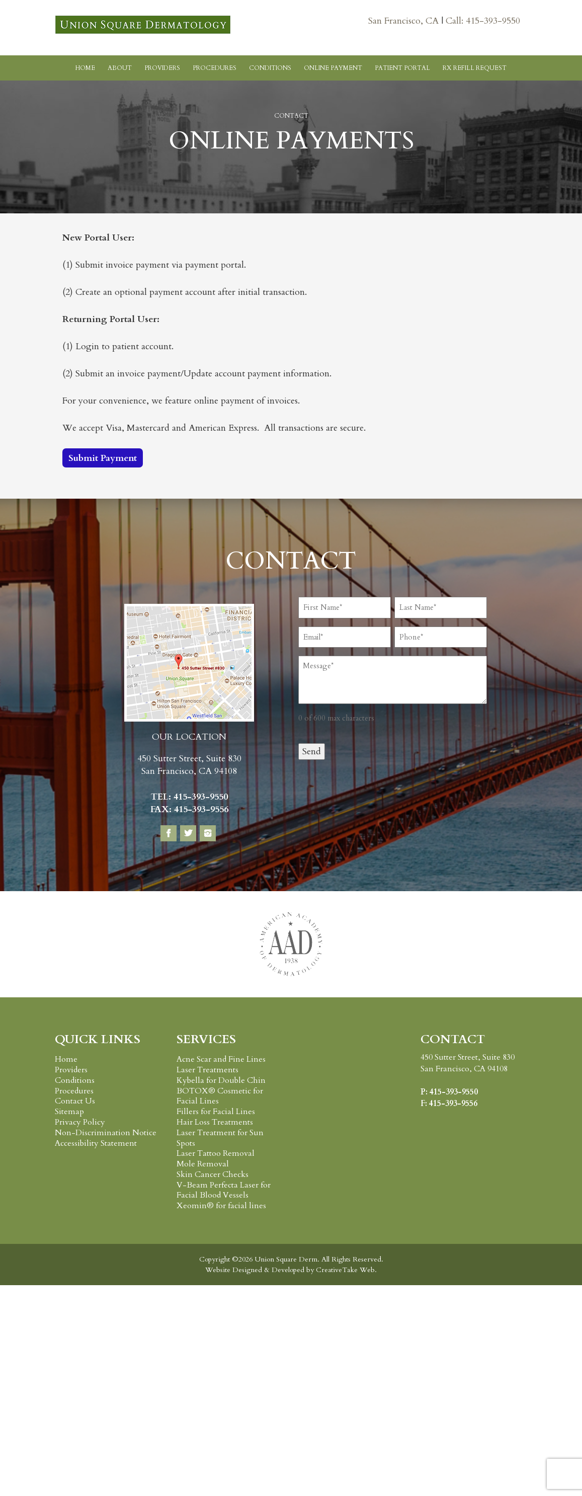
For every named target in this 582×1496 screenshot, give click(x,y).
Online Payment (333, 68)
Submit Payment (102, 458)
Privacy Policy (80, 1122)
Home (85, 68)
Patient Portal (402, 68)
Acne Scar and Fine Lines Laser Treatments (221, 1064)
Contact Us (75, 1101)
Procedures (214, 68)
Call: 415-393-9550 (483, 21)
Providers (162, 68)
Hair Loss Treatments (215, 1122)
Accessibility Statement (96, 1143)
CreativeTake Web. (346, 1270)
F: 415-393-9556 (449, 1103)
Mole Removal (203, 1163)
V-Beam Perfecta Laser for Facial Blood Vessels (224, 1190)
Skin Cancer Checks (212, 1174)
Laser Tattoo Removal (216, 1153)
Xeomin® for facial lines (221, 1205)
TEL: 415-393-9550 (189, 797)
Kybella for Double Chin (221, 1080)
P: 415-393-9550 (449, 1091)
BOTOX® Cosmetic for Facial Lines (220, 1096)
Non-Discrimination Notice (105, 1132)
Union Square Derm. (286, 1259)
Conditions (270, 68)
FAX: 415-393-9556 (189, 809)
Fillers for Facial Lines (216, 1111)
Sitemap (69, 1111)
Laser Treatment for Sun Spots (220, 1138)
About (120, 68)
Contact (291, 116)
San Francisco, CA (404, 21)
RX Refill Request (475, 68)
